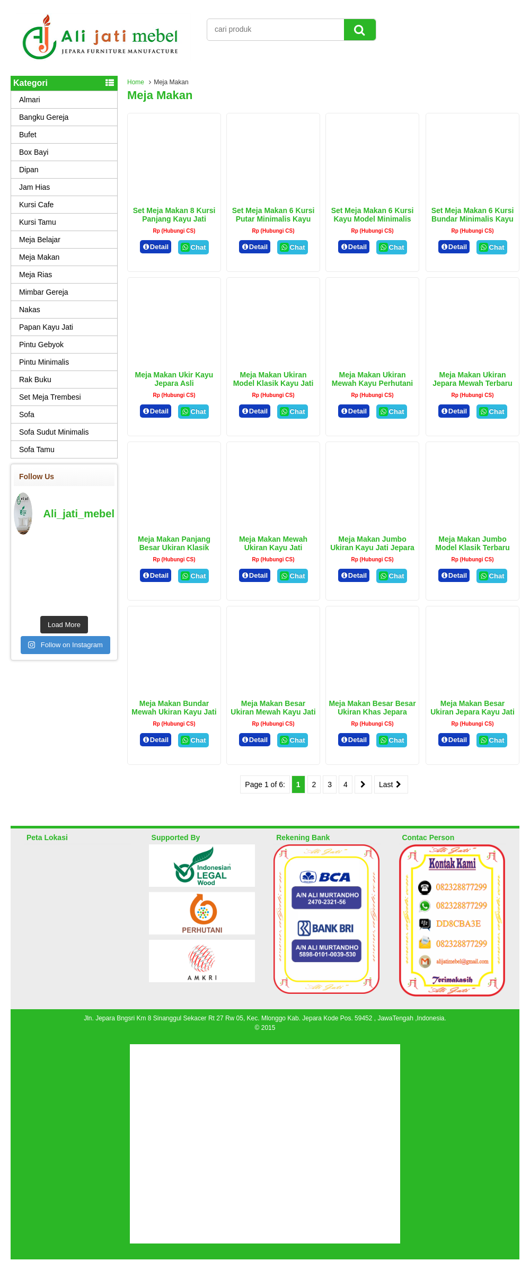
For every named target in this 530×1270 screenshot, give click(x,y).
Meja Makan (39, 257)
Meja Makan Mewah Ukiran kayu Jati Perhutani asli (273, 547)
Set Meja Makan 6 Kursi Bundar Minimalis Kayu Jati (472, 219)
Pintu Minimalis (44, 362)
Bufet (28, 134)
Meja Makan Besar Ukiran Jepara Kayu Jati (472, 707)
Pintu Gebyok (41, 344)
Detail (156, 247)
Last (391, 784)
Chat (193, 247)
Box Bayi (33, 152)
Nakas (29, 309)
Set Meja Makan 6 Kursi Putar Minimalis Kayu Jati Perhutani (273, 219)
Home (135, 82)
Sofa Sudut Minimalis (54, 432)
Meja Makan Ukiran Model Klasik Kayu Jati (273, 379)
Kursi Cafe (36, 204)
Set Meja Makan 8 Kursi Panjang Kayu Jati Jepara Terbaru (174, 219)
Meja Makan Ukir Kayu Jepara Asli (174, 379)
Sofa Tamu (37, 449)
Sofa (26, 414)
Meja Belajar (39, 239)
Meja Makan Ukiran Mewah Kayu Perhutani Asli (372, 383)
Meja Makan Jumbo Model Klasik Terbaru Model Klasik (472, 547)
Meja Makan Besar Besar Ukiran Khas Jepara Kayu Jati (372, 712)
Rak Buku (35, 379)
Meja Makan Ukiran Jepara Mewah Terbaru (472, 379)
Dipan (29, 169)
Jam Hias (34, 187)
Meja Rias (35, 274)
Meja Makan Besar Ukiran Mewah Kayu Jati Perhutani (273, 712)
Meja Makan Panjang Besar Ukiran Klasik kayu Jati (174, 547)
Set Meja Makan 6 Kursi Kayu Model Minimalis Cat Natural (372, 219)
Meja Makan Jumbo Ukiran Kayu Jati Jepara (372, 543)
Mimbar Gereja (43, 292)
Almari (29, 99)
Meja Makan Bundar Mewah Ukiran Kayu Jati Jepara (173, 712)
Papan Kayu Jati (46, 327)
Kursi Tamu (37, 222)
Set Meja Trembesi (50, 397)
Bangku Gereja (43, 117)
